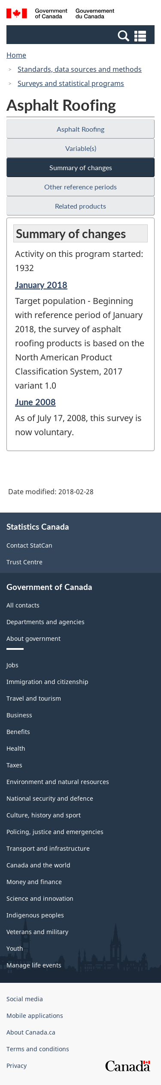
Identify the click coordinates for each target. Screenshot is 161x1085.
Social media (24, 999)
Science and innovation (39, 898)
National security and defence (49, 798)
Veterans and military (37, 932)
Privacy (16, 1065)
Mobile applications (34, 1015)
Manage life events (33, 965)
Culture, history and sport (43, 815)
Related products (80, 206)
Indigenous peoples (35, 915)
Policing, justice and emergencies (54, 832)
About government (33, 638)
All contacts (22, 605)
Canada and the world (38, 865)
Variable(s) (80, 148)
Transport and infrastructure (48, 848)
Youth (14, 948)
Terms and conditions (37, 1049)
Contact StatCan (29, 545)
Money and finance (34, 882)
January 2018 (41, 285)
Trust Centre (24, 562)
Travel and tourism (33, 698)
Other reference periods (80, 187)
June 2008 (35, 402)
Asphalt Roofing (80, 129)
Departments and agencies (45, 622)
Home (16, 55)
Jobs (12, 665)
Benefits (18, 732)
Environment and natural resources (57, 782)
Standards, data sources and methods (80, 69)
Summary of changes (80, 167)
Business (19, 715)
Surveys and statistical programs (71, 83)
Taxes (14, 765)
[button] (82, 35)
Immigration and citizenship (47, 682)
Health (15, 748)
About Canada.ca (30, 1032)
